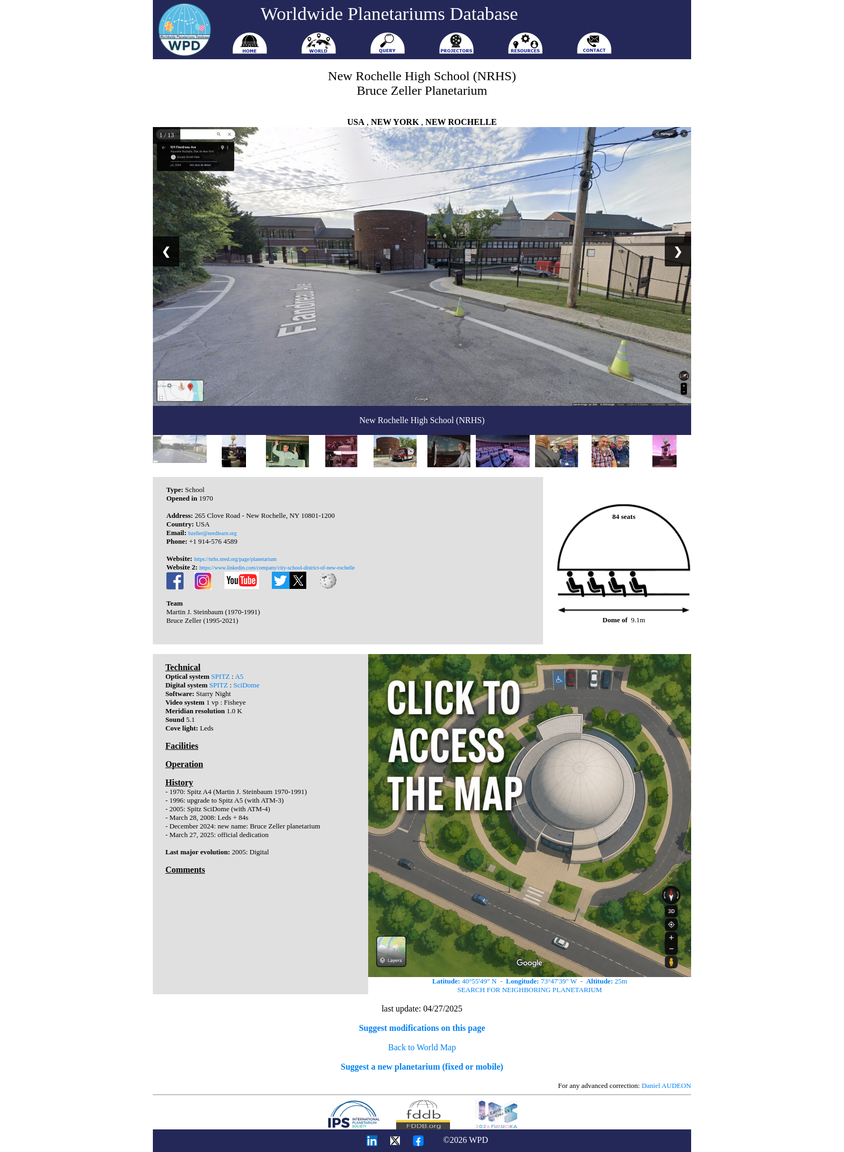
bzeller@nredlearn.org (212, 533)
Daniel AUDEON (666, 1085)
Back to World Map (422, 1047)
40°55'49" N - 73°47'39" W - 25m (529, 981)
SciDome (246, 685)
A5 (239, 676)
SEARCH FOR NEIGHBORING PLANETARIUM (530, 990)
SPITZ (220, 676)
